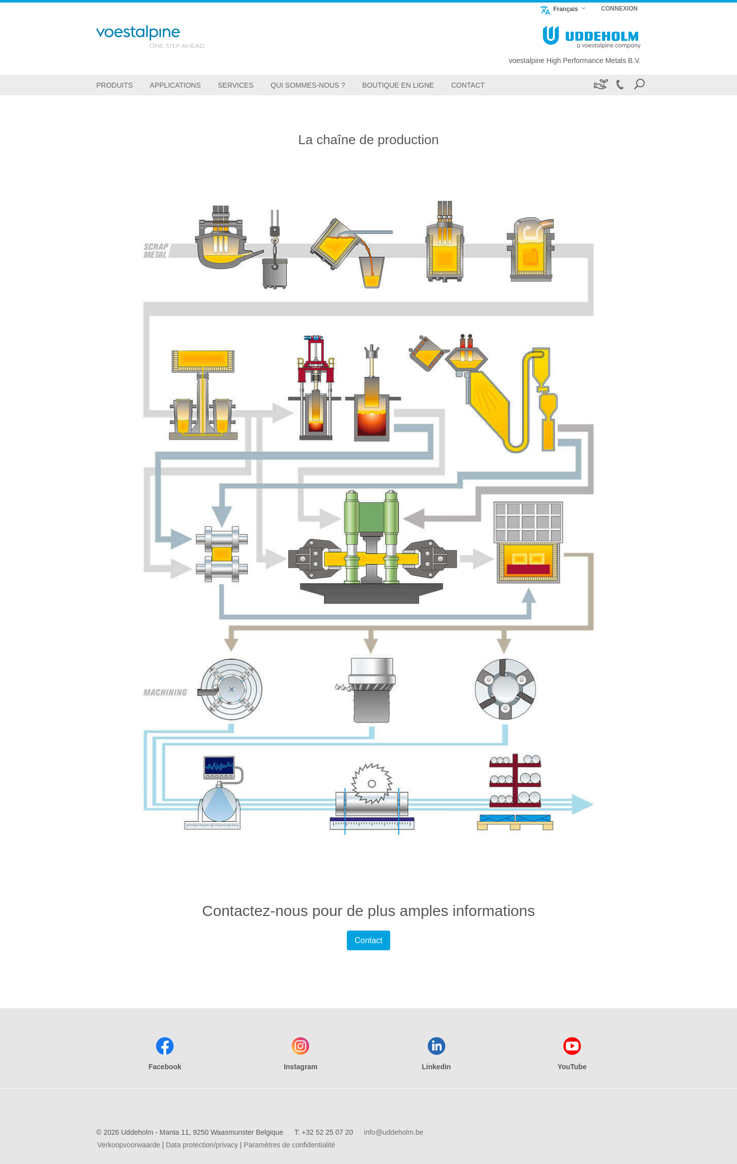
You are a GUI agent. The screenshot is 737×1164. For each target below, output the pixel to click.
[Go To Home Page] (163, 36)
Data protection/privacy (202, 1145)
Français (558, 9)
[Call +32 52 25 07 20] (619, 85)
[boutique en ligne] (398, 85)
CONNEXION (619, 8)
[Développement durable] (600, 85)
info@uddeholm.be (393, 1132)
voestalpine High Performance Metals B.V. (575, 60)
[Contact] (468, 85)
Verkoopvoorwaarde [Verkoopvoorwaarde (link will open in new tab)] (128, 1145)
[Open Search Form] (639, 85)
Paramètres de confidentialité (289, 1145)
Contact (368, 940)
